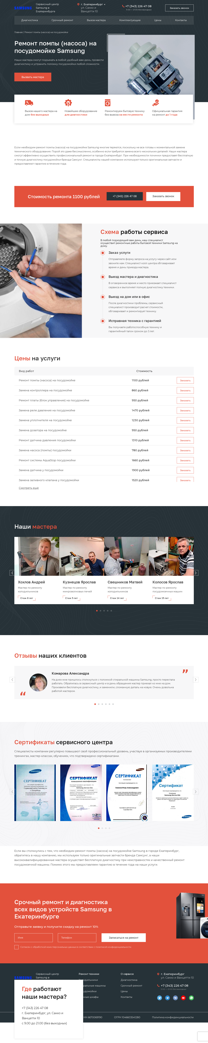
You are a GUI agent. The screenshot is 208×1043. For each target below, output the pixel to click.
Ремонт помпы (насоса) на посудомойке (47, 380)
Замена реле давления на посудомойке (47, 412)
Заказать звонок (178, 7)
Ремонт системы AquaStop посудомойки (47, 465)
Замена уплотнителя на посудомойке (45, 422)
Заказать (185, 380)
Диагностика (29, 20)
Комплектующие (130, 20)
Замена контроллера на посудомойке (45, 391)
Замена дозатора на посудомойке (43, 433)
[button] (197, 572)
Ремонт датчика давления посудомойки (47, 444)
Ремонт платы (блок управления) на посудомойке (54, 401)
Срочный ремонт (62, 20)
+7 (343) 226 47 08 (137, 6)
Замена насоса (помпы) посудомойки (45, 454)
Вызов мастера (96, 20)
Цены (157, 20)
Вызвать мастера (33, 77)
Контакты (181, 20)
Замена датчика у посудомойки (41, 476)
